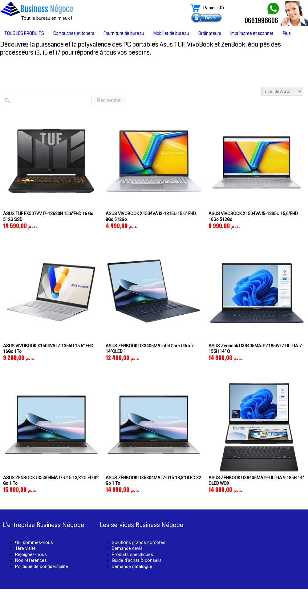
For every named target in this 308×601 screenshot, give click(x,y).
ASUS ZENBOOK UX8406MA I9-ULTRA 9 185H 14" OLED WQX (256, 480)
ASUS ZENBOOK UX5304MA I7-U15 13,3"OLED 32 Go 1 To (51, 480)
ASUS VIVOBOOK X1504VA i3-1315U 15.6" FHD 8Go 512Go (151, 216)
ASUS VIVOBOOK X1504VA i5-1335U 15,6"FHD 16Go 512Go (253, 216)
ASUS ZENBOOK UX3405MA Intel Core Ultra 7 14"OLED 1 (149, 348)
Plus (287, 33)
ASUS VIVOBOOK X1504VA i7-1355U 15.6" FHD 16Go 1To (48, 348)
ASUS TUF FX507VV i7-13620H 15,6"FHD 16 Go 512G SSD (48, 216)
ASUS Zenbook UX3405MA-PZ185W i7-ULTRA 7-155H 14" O (256, 348)
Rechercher (109, 100)
